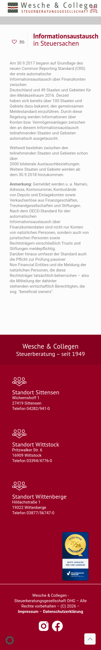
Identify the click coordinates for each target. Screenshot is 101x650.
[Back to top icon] (90, 639)
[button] (9, 640)
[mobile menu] (93, 8)
